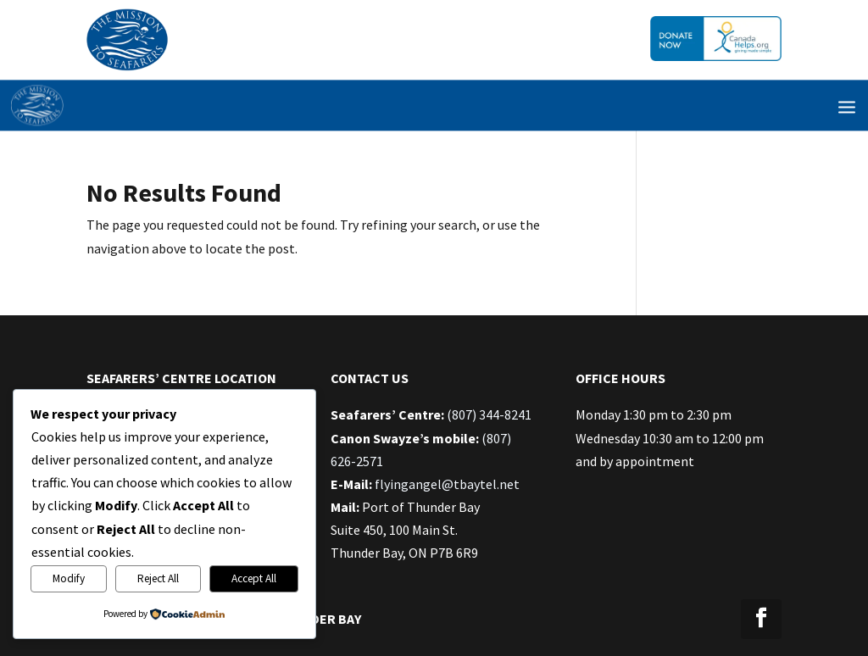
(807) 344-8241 (489, 414)
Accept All (253, 578)
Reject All (158, 578)
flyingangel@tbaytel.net (447, 483)
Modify (69, 578)
